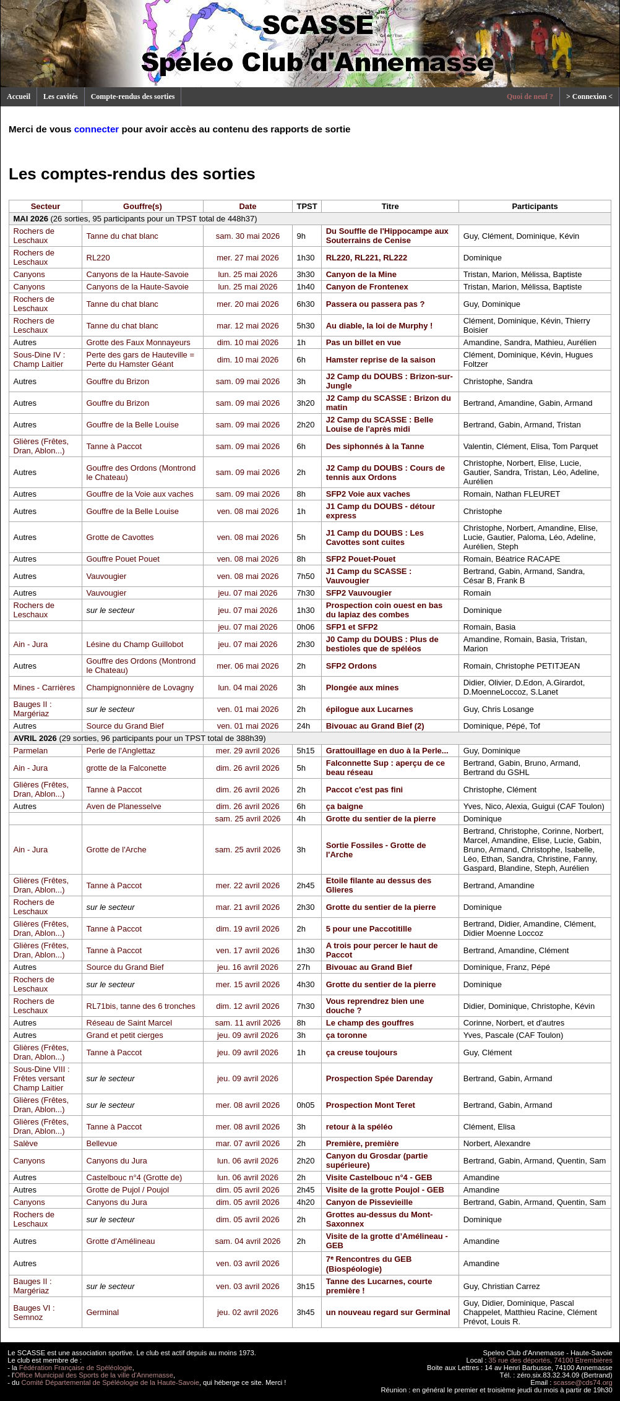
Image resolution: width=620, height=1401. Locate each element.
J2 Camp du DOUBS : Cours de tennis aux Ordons (385, 472)
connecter (96, 129)
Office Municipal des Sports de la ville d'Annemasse (94, 1375)
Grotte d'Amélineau (121, 1241)
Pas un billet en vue (363, 342)
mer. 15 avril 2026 (248, 984)
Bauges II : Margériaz (33, 709)
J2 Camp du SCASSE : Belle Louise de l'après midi (379, 424)
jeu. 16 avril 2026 (247, 967)
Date (247, 206)
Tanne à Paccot (114, 446)
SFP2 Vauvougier (359, 593)
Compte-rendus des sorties (133, 96)
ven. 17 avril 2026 (248, 950)
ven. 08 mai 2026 (248, 511)
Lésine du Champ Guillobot (135, 644)
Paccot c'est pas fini (364, 789)
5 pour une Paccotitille (369, 928)
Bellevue (102, 1143)
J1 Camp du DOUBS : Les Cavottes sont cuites (375, 537)
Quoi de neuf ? (530, 96)
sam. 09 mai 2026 (248, 381)
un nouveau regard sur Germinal (388, 1312)
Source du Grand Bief (125, 725)
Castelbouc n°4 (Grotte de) (135, 1177)
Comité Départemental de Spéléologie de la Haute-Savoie (110, 1382)
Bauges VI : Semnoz (34, 1312)
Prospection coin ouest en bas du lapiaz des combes (384, 610)
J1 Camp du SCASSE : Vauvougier (369, 576)
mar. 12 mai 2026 (247, 325)
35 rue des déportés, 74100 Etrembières (551, 1360)
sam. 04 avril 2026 (247, 1241)
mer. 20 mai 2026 (247, 304)
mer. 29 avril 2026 (248, 750)
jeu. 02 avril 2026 (247, 1312)
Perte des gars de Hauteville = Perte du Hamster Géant (141, 359)
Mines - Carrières (44, 687)
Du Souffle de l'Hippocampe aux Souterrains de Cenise (387, 235)
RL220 (98, 257)
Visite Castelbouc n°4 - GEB (379, 1177)
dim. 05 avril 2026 (248, 1189)
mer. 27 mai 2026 (247, 257)
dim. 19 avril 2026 (248, 928)
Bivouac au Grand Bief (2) (375, 725)
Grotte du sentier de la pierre (381, 818)
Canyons (29, 274)
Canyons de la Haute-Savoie (138, 274)
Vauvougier (107, 576)
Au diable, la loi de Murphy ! (379, 325)
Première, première (362, 1143)
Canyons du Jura (117, 1160)
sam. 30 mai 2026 (248, 236)
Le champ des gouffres (370, 1022)
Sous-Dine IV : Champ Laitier (40, 359)
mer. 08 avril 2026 (248, 1105)
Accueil (18, 96)
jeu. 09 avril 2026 (247, 1035)
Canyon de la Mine (361, 274)
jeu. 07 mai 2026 (247, 593)
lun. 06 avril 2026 (247, 1160)
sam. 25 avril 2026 (247, 818)
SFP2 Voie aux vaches (368, 494)
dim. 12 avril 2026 (248, 1006)
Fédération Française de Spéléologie (75, 1367)
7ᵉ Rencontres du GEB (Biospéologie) (369, 1264)
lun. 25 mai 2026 (247, 274)
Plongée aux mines (362, 687)
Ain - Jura (31, 644)
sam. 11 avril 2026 (247, 1022)
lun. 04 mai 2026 (247, 687)
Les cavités (60, 96)
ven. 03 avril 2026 (248, 1263)
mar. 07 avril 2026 (248, 1143)
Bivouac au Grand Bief (369, 967)
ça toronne (346, 1035)
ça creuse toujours (362, 1052)
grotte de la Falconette (126, 768)
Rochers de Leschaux (34, 235)
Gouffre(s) (142, 206)
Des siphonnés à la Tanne (375, 446)
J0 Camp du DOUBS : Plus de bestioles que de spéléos (382, 644)
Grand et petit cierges (125, 1035)
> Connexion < (589, 96)
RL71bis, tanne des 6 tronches (141, 1006)
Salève (26, 1143)
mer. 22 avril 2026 (248, 885)
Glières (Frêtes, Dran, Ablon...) (41, 446)
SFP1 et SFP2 (352, 627)
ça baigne (344, 806)
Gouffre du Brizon (118, 381)
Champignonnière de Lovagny (140, 687)
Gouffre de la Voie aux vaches (140, 494)
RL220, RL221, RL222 (367, 257)
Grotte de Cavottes (120, 537)
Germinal (103, 1312)
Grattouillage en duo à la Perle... (387, 750)
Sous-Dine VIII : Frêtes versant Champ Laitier (42, 1078)
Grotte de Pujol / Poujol (128, 1189)
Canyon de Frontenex (367, 286)
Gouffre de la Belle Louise (133, 424)
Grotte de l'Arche (117, 849)
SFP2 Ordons (351, 666)
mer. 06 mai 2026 (247, 666)
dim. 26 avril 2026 (248, 768)
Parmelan (31, 750)
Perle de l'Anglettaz (121, 750)
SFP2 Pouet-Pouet (361, 558)
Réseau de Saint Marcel (130, 1022)
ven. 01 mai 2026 (248, 709)
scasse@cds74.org (583, 1382)
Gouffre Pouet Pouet (123, 558)
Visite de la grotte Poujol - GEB (385, 1189)
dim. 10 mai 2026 (248, 342)
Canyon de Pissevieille (369, 1202)
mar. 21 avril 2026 (248, 907)
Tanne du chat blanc (122, 236)
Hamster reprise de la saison (381, 359)
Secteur (46, 206)
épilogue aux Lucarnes (369, 709)
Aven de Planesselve (124, 806)
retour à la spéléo (359, 1126)
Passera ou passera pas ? (375, 304)
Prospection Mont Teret (370, 1105)
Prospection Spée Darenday (379, 1078)
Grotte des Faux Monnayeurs (139, 342)
